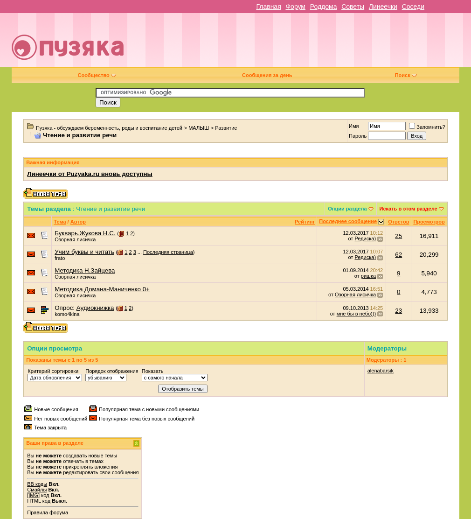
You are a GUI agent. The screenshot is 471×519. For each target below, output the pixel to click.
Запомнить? (427, 127)
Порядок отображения (111, 371)
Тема (60, 221)
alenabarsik (380, 370)
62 (398, 254)
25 (398, 235)
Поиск (406, 75)
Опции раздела (347, 208)
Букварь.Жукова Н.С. (85, 233)
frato (60, 258)
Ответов (398, 221)
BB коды (37, 484)
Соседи (413, 6)
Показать (153, 371)
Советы (352, 6)
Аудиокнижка (95, 307)
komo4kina (67, 314)
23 (398, 310)
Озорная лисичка (75, 239)
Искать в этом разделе (408, 208)
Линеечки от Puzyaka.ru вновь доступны (89, 173)
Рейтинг (305, 221)
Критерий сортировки (53, 371)
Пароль (358, 136)
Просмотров (428, 221)
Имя (354, 126)
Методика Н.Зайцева (85, 270)
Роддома (323, 6)
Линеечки (383, 6)
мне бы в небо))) (356, 313)
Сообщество (96, 75)
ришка (368, 276)
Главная (268, 6)
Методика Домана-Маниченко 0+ (102, 289)
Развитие (226, 128)
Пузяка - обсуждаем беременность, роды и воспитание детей (109, 128)
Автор (78, 221)
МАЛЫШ (198, 128)
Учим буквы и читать (84, 251)
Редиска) (365, 238)
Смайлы (37, 489)
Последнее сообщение (348, 221)
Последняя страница (168, 252)
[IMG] (33, 495)
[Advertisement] (303, 43)
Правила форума (47, 512)
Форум (295, 6)
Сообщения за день (267, 75)
